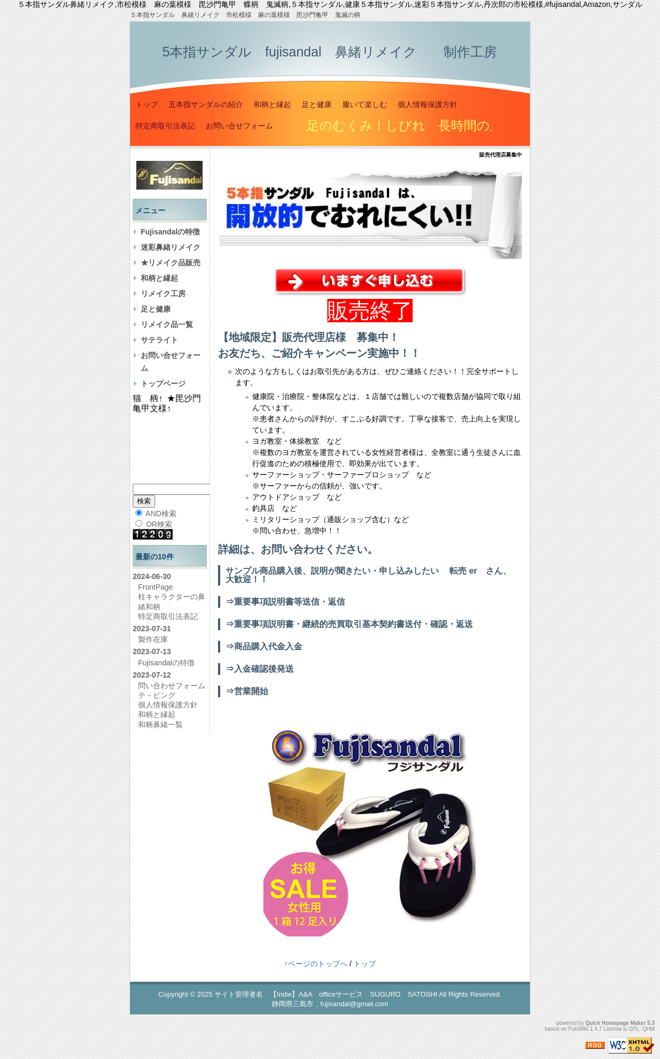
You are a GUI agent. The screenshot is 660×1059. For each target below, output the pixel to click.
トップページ (163, 383)
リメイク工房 (163, 293)
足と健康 (317, 104)
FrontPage (155, 587)
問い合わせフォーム (171, 685)
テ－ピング (156, 695)
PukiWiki (578, 1029)
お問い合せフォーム (239, 125)
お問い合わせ (293, 549)
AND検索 (155, 513)
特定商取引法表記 (165, 125)
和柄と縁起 (272, 104)
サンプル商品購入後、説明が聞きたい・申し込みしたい (332, 570)
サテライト (159, 340)
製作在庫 (153, 639)
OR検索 (153, 524)
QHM (648, 1029)
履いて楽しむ (364, 104)
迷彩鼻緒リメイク (170, 247)
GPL (634, 1029)
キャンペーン (335, 353)
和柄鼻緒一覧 (160, 724)
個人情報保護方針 (427, 104)
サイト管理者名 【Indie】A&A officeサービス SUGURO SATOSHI (325, 994)
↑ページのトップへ (316, 963)
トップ (146, 104)
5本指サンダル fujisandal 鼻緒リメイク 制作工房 (329, 51)
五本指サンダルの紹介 (205, 104)
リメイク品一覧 (167, 324)
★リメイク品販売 (170, 262)
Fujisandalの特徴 (170, 231)
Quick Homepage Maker (615, 1023)
